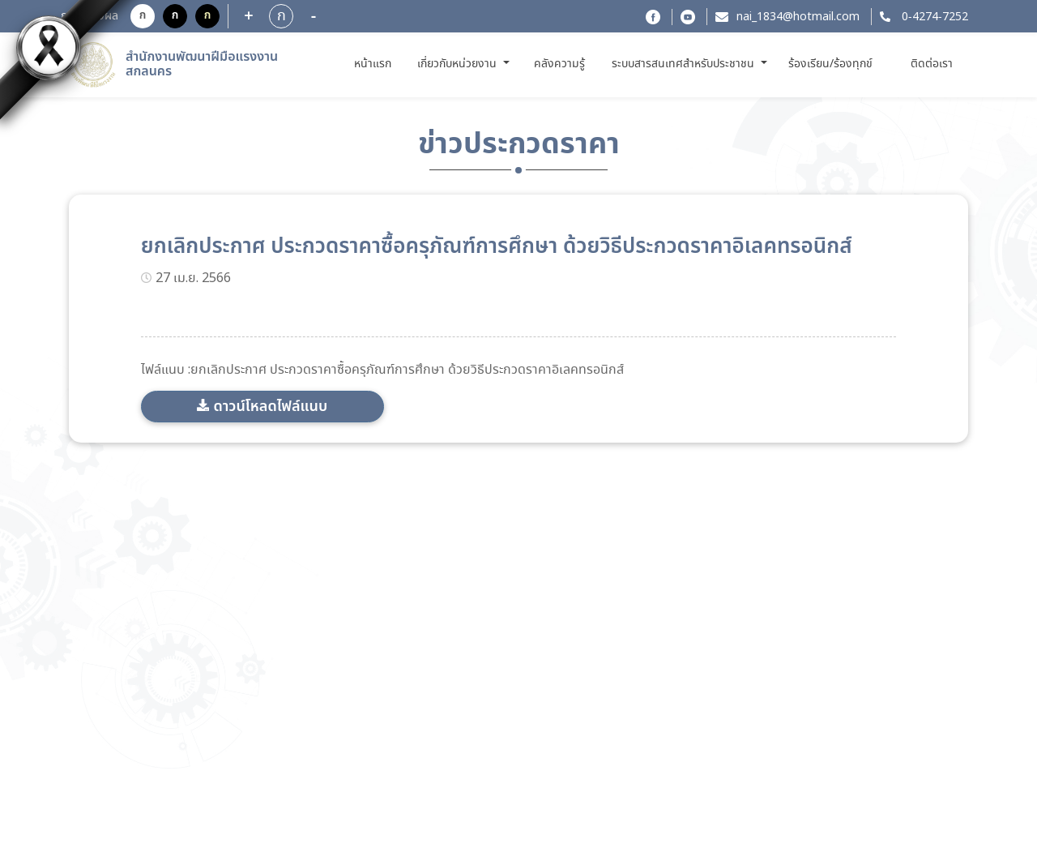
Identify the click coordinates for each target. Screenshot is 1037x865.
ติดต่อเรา (932, 64)
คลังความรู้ (559, 64)
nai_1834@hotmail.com (798, 17)
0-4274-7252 (933, 17)
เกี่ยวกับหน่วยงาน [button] (458, 64)
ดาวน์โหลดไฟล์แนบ (270, 407)
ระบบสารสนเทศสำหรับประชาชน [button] (684, 64)
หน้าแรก (375, 63)
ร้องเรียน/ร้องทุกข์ (830, 64)
